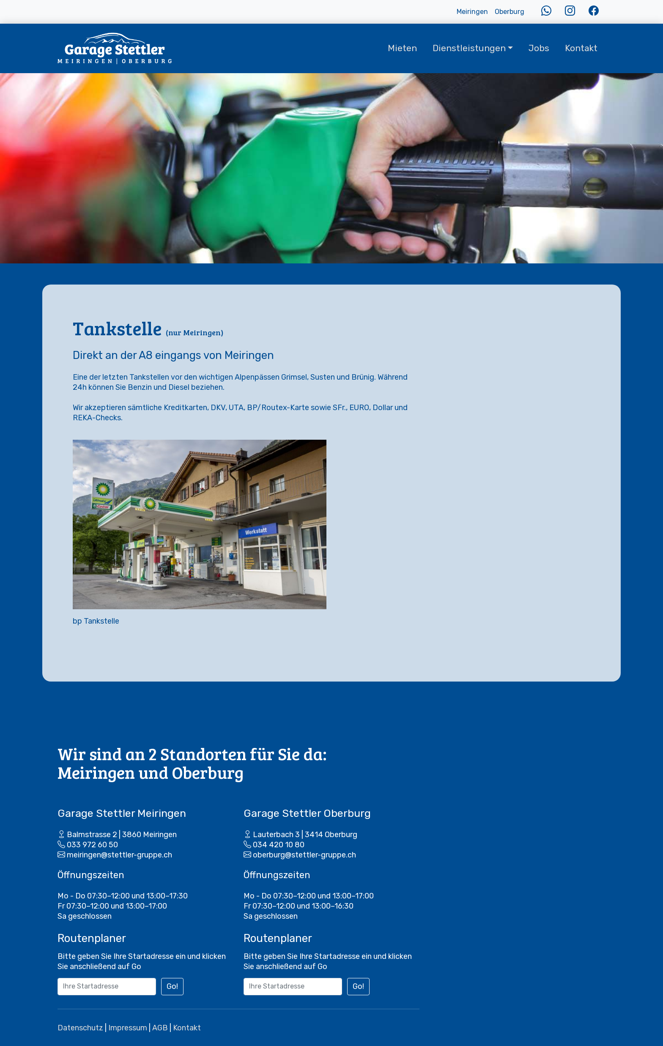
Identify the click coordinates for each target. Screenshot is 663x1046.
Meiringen (472, 12)
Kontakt (581, 48)
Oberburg (509, 12)
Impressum (127, 1027)
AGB (160, 1027)
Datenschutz (80, 1027)
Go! (172, 986)
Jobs (539, 48)
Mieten (402, 48)
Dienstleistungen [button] (469, 48)
